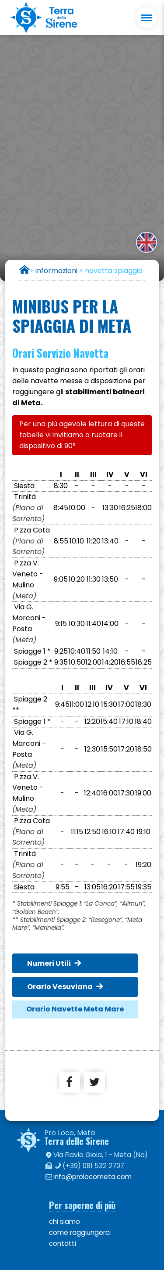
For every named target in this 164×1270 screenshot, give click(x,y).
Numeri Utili (49, 963)
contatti (62, 1243)
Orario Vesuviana (60, 987)
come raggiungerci (80, 1232)
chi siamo (64, 1221)
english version (146, 242)
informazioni (56, 271)
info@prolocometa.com (92, 1176)
